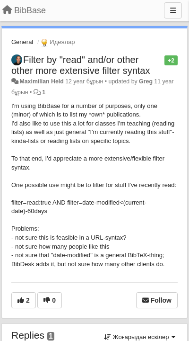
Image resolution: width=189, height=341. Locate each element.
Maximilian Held (41, 81)
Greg (146, 81)
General (22, 41)
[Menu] (173, 10)
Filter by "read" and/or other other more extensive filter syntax (80, 65)
